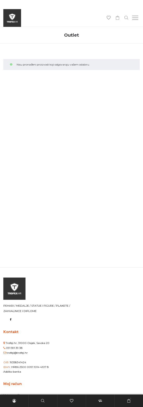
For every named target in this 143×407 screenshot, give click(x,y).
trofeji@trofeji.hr (17, 352)
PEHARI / (9, 305)
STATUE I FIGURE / (43, 305)
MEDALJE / (23, 305)
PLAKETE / (63, 305)
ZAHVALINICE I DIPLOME (20, 311)
